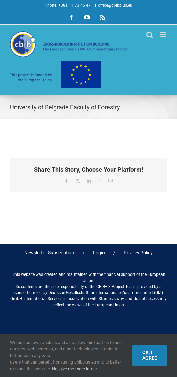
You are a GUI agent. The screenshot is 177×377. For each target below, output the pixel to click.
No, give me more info (74, 368)
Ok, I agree (149, 355)
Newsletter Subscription (49, 252)
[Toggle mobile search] (149, 34)
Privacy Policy (138, 252)
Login (99, 252)
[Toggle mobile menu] (163, 34)
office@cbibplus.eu (115, 5)
